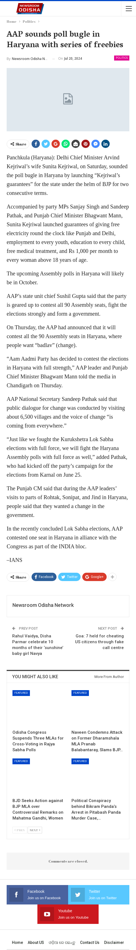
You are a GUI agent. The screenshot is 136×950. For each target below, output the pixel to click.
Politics (122, 57)
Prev (19, 830)
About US (36, 942)
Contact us (89, 942)
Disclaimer (114, 942)
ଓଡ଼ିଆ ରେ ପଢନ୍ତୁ (62, 942)
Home (17, 942)
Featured (21, 692)
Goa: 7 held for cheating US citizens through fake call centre (99, 642)
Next (35, 830)
